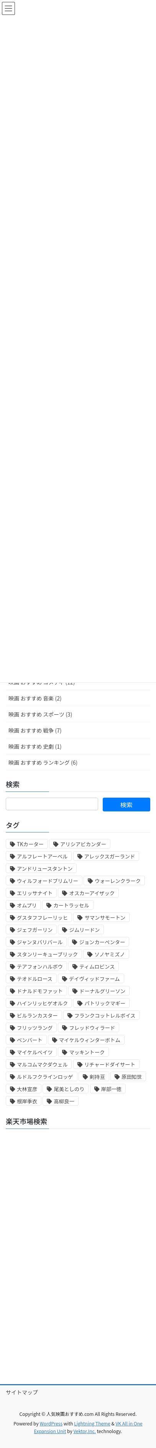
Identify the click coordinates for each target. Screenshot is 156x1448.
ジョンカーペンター (102, 942)
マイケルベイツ (35, 1052)
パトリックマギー (104, 1003)
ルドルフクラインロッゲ (45, 1076)
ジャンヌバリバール (39, 942)
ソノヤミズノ (109, 954)
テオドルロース (35, 978)
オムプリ (27, 905)
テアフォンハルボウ (40, 966)
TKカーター (30, 844)
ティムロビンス (97, 966)
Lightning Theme (92, 1423)
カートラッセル (71, 905)
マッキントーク (87, 1052)
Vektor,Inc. (84, 1431)
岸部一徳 (111, 1089)
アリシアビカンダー (83, 844)
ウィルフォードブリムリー (47, 880)
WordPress (50, 1423)
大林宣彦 (27, 1089)
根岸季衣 (27, 1101)
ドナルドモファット (40, 991)
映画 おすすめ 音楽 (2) (35, 698)
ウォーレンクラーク (118, 880)
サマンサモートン (104, 917)
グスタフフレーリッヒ (42, 917)
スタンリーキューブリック (47, 954)
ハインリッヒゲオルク (42, 1003)
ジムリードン (84, 929)
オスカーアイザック (92, 893)
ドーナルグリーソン (102, 991)
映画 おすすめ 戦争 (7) (35, 730)
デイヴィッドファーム (94, 978)
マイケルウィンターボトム (89, 1040)
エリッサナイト (35, 893)
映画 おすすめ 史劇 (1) (35, 746)
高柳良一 (64, 1101)
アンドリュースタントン (44, 868)
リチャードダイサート (109, 1064)
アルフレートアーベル (42, 856)
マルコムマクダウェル (42, 1064)
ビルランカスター (37, 1015)
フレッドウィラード (92, 1027)
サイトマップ (22, 1392)
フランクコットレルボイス (105, 1015)
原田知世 (132, 1076)
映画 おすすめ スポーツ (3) (40, 714)
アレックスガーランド (109, 856)
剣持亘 (97, 1076)
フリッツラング (35, 1027)
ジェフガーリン (35, 929)
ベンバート (30, 1040)
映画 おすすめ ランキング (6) (42, 762)
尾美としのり (69, 1089)
